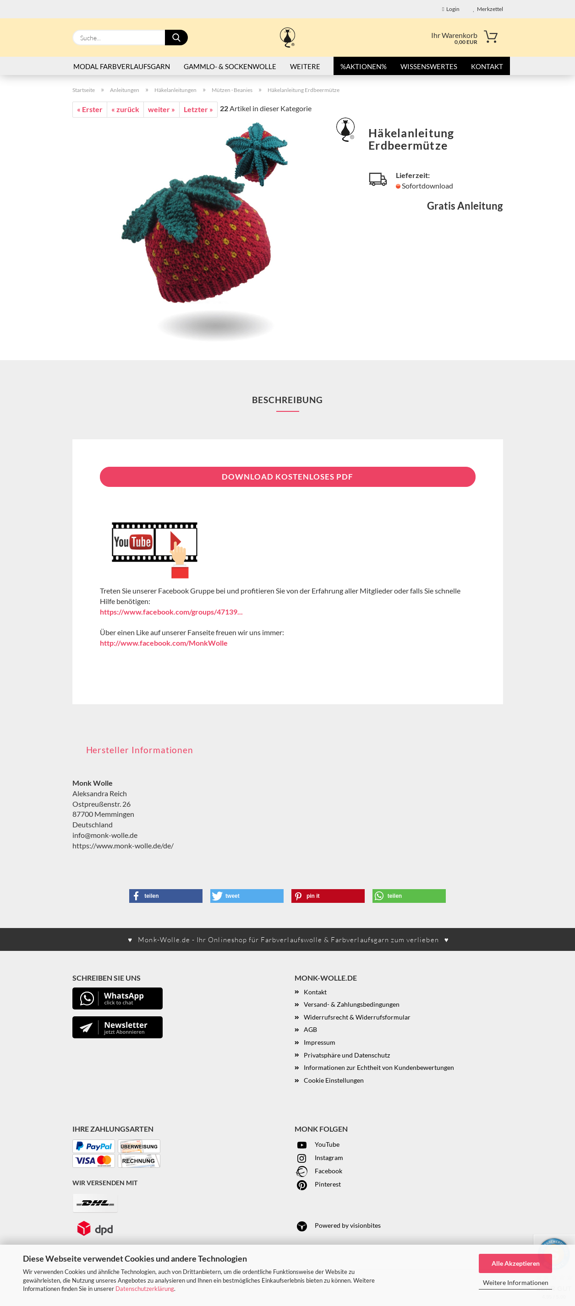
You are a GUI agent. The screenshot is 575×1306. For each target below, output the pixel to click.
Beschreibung (287, 399)
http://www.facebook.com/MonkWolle (164, 642)
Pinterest (318, 1184)
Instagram (319, 1157)
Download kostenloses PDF (287, 476)
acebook (330, 1171)
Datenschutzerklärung (144, 1288)
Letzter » (198, 109)
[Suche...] (176, 37)
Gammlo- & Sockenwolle (230, 66)
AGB (310, 1029)
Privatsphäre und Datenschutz (347, 1055)
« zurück (125, 109)
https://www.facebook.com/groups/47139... (171, 611)
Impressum (319, 1042)
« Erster (90, 109)
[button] (166, 896)
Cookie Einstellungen (334, 1080)
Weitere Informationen (515, 1282)
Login (450, 8)
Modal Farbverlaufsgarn (121, 66)
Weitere (305, 66)
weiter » (161, 109)
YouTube (317, 1144)
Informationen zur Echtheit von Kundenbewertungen (379, 1067)
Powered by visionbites (338, 1225)
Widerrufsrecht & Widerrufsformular (357, 1017)
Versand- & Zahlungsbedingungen (352, 1004)
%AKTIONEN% (363, 66)
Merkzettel (488, 8)
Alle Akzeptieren (516, 1263)
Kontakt (487, 66)
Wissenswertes (428, 66)
